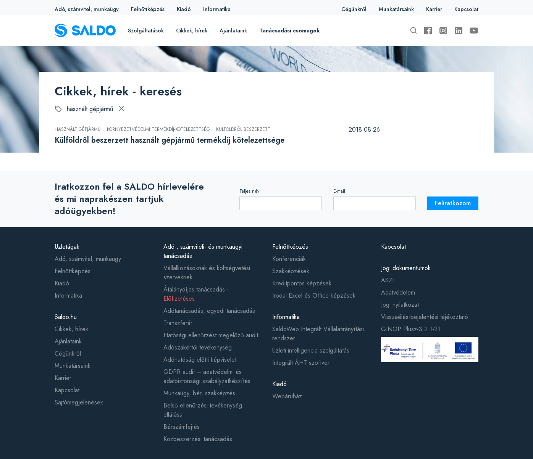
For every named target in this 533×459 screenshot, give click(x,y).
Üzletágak (67, 246)
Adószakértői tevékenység (197, 347)
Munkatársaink (396, 9)
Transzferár (177, 323)
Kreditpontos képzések (301, 283)
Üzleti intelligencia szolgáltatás (310, 350)
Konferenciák (289, 258)
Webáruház (287, 396)
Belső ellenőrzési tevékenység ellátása (202, 410)
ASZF (388, 280)
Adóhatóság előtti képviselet (199, 359)
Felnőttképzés (148, 9)
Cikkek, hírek (191, 30)
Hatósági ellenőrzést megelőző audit (210, 335)
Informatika (217, 9)
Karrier (434, 9)
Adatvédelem (398, 292)
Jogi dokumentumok (406, 268)
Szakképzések (290, 271)
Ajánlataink (233, 30)
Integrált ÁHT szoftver (300, 362)
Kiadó (184, 9)
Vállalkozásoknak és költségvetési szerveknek (206, 273)
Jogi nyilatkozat (400, 304)
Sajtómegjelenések (79, 402)
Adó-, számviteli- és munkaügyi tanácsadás (202, 251)
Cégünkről (354, 9)
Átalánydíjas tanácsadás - (196, 294)
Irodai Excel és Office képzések (313, 295)
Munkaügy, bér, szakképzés (199, 393)
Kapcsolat (466, 9)
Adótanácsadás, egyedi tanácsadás (209, 310)
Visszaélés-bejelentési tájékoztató (424, 316)
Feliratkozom (453, 203)
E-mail (339, 191)
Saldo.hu (66, 316)
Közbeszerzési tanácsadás (197, 439)
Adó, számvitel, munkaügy (87, 9)
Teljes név (249, 191)
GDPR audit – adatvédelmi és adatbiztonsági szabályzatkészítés (206, 376)
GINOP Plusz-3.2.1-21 (410, 329)
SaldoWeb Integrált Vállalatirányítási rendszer (318, 334)
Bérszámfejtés (181, 426)
